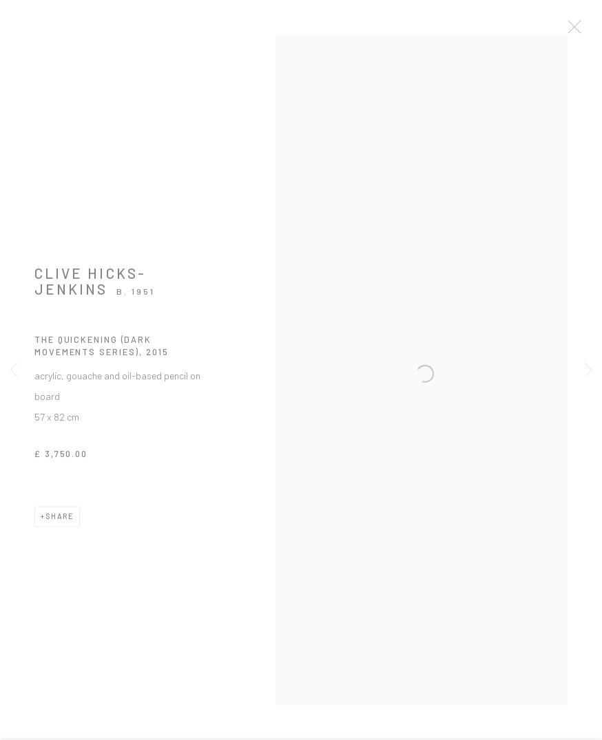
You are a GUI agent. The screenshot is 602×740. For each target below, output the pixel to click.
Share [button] (59, 521)
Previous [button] (14, 370)
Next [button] (588, 370)
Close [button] (577, 31)
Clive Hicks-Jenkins (90, 287)
